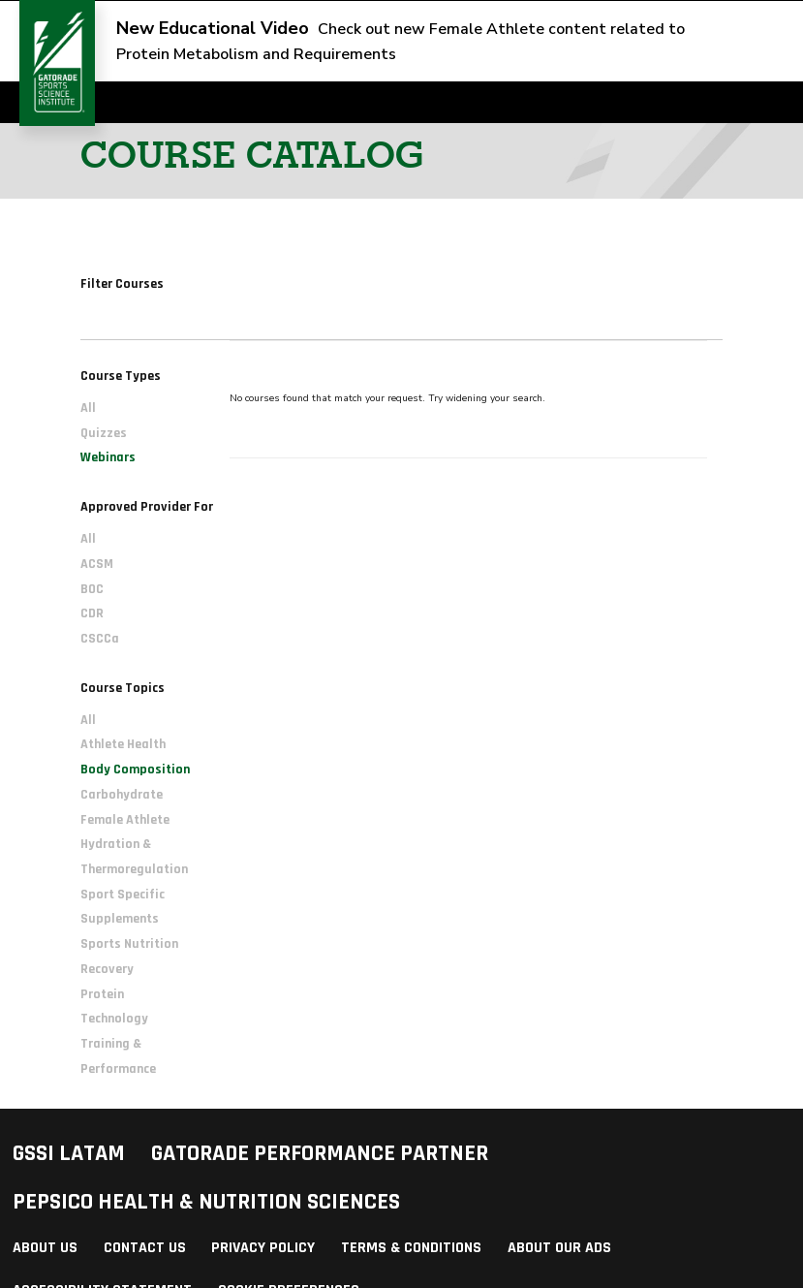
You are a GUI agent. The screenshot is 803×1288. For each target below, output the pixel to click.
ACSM (96, 564)
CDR (92, 613)
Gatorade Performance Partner (319, 1153)
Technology (114, 1018)
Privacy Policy (263, 1248)
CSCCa (99, 638)
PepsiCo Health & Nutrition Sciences (206, 1201)
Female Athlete (125, 820)
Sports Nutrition (129, 944)
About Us (45, 1248)
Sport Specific (122, 894)
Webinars (108, 457)
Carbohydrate (121, 794)
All (88, 408)
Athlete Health (123, 744)
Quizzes (103, 433)
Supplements (119, 918)
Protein (102, 994)
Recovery (107, 969)
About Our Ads (559, 1248)
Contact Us (145, 1248)
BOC (92, 589)
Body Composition (135, 769)
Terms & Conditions (411, 1248)
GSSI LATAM (69, 1153)
